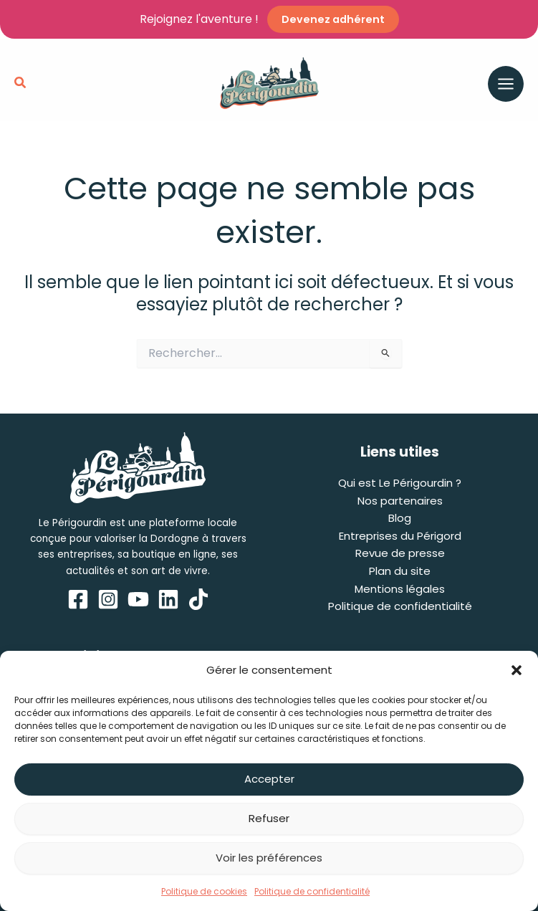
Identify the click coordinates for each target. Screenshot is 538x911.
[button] (516, 670)
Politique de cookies (204, 891)
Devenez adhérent (333, 19)
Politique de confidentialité (312, 891)
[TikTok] (198, 599)
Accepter (269, 778)
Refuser (269, 818)
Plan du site (400, 570)
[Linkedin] (168, 599)
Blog (399, 517)
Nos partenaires (400, 500)
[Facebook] (78, 599)
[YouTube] (138, 599)
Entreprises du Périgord (400, 535)
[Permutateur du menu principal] (506, 84)
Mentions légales (400, 588)
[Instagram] (108, 599)
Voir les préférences (269, 857)
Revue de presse (400, 553)
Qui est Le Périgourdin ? (399, 482)
